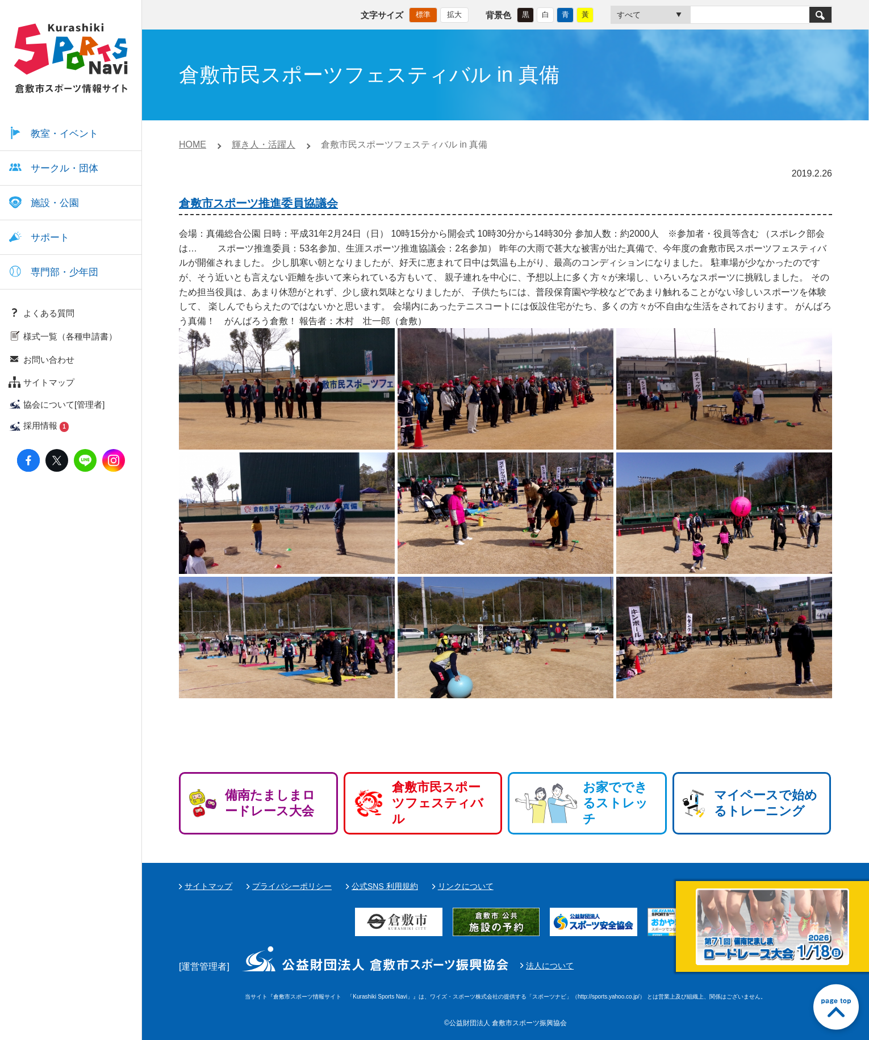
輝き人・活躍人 (263, 144)
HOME (192, 144)
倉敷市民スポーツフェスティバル (437, 803)
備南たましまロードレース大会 (270, 803)
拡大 (454, 14)
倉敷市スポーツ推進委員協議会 (258, 203)
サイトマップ (208, 886)
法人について (550, 966)
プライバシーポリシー (292, 886)
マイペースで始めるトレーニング (765, 803)
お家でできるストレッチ (615, 803)
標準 (423, 14)
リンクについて (466, 886)
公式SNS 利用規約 (385, 886)
